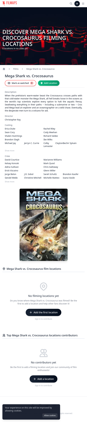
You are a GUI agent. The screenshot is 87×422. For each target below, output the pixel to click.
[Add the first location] (43, 312)
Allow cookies (50, 415)
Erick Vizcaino (11, 170)
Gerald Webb (11, 177)
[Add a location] (43, 379)
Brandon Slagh (12, 139)
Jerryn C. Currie (31, 143)
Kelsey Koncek (12, 163)
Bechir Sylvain (69, 143)
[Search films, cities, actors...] (71, 3)
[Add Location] (49, 83)
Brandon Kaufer (70, 174)
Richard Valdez (51, 135)
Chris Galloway (51, 166)
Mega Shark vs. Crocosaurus (40, 68)
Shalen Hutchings (13, 135)
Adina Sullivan (12, 166)
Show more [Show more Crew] (9, 182)
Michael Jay (10, 143)
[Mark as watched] (20, 83)
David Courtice (12, 159)
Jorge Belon (10, 174)
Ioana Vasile (69, 177)
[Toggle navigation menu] (83, 3)
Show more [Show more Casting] (9, 150)
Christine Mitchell (32, 177)
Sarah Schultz (50, 174)
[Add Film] (77, 3)
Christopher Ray (13, 119)
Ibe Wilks (48, 139)
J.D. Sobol (28, 174)
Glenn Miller (50, 170)
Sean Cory (10, 132)
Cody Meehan (50, 132)
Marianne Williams (53, 159)
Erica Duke (10, 128)
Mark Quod (49, 163)
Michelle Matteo (51, 177)
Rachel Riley (49, 128)
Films (15, 68)
